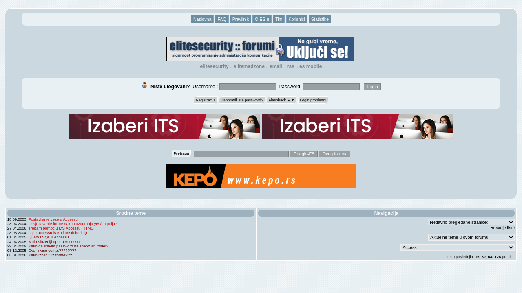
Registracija (206, 100)
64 (490, 256)
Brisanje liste (502, 227)
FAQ (221, 19)
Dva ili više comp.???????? (52, 250)
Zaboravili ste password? (242, 100)
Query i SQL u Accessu (49, 237)
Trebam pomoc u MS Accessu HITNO (61, 228)
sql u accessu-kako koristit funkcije (58, 232)
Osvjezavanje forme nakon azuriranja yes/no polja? (73, 223)
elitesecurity (214, 66)
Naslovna (202, 19)
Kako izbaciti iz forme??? (50, 255)
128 (497, 256)
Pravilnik (240, 19)
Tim (278, 19)
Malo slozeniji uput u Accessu (54, 241)
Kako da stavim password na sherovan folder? (69, 246)
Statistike (320, 19)
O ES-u (262, 19)
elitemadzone (249, 66)
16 (477, 256)
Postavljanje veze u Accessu (53, 219)
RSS (290, 66)
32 (484, 256)
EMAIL (276, 66)
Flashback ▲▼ (282, 100)
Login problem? (313, 100)
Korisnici (297, 19)
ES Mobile (310, 66)
